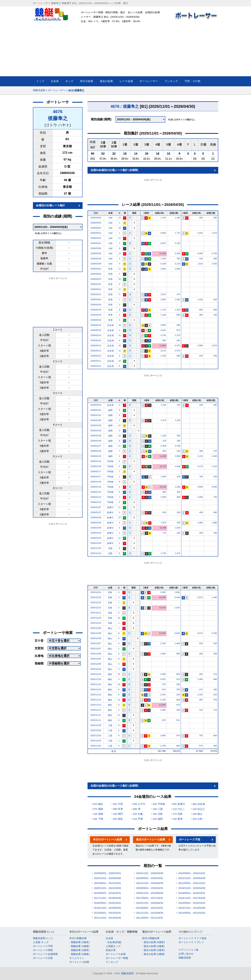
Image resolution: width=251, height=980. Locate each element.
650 (215, 309)
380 (215, 217)
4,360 (163, 269)
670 (178, 705)
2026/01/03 (95, 538)
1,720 (163, 217)
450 (215, 356)
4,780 (177, 446)
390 (178, 325)
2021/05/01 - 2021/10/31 (191, 883)
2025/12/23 (95, 597)
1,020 (200, 299)
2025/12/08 (95, 633)
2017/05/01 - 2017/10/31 (149, 897)
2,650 (177, 466)
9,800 (163, 325)
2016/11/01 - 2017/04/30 (191, 897)
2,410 (214, 466)
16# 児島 (158, 813)
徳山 (110, 628)
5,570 (200, 597)
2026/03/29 (95, 253)
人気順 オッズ (40, 942)
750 (201, 735)
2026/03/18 (95, 320)
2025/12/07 (95, 643)
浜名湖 (110, 325)
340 (178, 476)
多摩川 (110, 507)
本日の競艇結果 (78, 938)
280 (178, 533)
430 (201, 405)
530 (201, 643)
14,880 (162, 345)
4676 (58, 111)
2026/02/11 (95, 361)
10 (119, 217)
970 (178, 735)
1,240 (214, 456)
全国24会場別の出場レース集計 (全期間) (114, 170)
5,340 (177, 253)
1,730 (163, 745)
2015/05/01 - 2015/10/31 (191, 902)
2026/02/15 (95, 325)
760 (201, 476)
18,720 (163, 466)
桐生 (110, 674)
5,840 (200, 487)
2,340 (163, 694)
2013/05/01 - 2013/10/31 (107, 912)
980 (215, 679)
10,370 (162, 607)
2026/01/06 (95, 517)
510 (178, 679)
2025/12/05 (95, 659)
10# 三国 (158, 809)
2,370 (214, 345)
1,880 (214, 522)
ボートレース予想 (189, 839)
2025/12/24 (95, 553)
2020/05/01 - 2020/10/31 (149, 888)
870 (164, 720)
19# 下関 (98, 818)
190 (215, 315)
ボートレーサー (56, 90)
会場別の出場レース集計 (50, 205)
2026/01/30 (95, 420)
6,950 (163, 233)
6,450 (163, 446)
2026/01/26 (95, 451)
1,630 (177, 487)
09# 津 (136, 809)
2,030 (214, 263)
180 (178, 440)
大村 (110, 218)
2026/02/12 (95, 350)
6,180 (163, 263)
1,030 (177, 607)
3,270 (163, 350)
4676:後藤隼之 (76, 90)
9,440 (200, 253)
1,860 (200, 522)
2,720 (163, 553)
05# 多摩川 (179, 804)
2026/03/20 (95, 299)
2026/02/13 (95, 345)
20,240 (163, 487)
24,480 (162, 633)
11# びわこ (179, 809)
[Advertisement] (125, 51)
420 (201, 258)
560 (164, 340)
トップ (40, 81)
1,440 (214, 597)
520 (215, 694)
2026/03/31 (95, 238)
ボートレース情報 (43, 950)
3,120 (177, 263)
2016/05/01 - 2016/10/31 (107, 902)
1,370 (177, 553)
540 (201, 356)
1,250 (163, 699)
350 (215, 643)
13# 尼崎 (98, 813)
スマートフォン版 (188, 949)
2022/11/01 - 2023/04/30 (191, 878)
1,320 (200, 694)
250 (178, 689)
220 (178, 694)
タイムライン (76, 958)
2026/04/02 (95, 217)
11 (119, 238)
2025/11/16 (95, 674)
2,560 (163, 299)
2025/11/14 (95, 694)
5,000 (163, 497)
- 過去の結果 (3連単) (153, 942)
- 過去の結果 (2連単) (153, 950)
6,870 (163, 243)
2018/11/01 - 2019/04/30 (149, 893)
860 (178, 745)
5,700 (214, 253)
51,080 (162, 253)
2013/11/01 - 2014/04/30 (191, 907)
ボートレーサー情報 (117, 958)
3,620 (177, 633)
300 (201, 533)
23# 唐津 (178, 818)
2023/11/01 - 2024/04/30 (107, 878)
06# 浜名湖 (199, 804)
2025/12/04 (95, 669)
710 (164, 533)
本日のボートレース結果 (107, 839)
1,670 (163, 294)
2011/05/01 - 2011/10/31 (149, 917)
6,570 (200, 633)
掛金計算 (111, 950)
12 (119, 425)
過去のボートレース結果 (150, 839)
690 (178, 315)
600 (178, 674)
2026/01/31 (95, 410)
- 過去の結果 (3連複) (153, 946)
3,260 (163, 592)
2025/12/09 (95, 628)
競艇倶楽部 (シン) (43, 938)
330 (178, 522)
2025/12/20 (95, 618)
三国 (110, 725)
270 (201, 689)
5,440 (177, 597)
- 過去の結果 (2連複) (153, 954)
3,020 (200, 233)
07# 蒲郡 (98, 809)
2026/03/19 (95, 309)
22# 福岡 (158, 818)
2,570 (177, 350)
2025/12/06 (95, 653)
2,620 (163, 330)
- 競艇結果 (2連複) (79, 954)
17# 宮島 (178, 813)
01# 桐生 (98, 804)
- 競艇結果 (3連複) (79, 946)
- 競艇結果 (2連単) (79, 950)
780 (178, 258)
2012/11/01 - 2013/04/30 (149, 912)
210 (215, 451)
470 (178, 405)
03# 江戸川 (139, 804)
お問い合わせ (186, 953)
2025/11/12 (95, 710)
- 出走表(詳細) (113, 942)
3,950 (177, 456)
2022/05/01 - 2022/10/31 (107, 883)
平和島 (110, 461)
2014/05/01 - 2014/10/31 (149, 907)
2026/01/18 (95, 461)
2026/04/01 (95, 228)
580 (178, 497)
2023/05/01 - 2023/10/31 (149, 878)
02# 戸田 (118, 804)
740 (215, 497)
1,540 (177, 527)
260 (178, 340)
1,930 (200, 497)
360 (201, 315)
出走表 (109, 938)
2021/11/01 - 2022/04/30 (149, 883)
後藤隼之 (58, 118)
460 (201, 699)
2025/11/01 (95, 745)
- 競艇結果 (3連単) (79, 942)
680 (178, 699)
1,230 (177, 420)
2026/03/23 (95, 269)
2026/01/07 (95, 507)
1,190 (163, 315)
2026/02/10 (95, 405)
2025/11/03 (95, 725)
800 (164, 492)
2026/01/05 (95, 527)
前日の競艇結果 (151, 938)
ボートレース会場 (116, 954)
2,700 (163, 643)
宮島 (110, 548)
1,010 (163, 405)
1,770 (177, 233)
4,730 (163, 335)
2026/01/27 (95, 446)
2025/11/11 (95, 715)
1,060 (177, 299)
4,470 (177, 345)
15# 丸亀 (138, 813)
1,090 (163, 674)
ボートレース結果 (79, 962)
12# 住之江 (199, 809)
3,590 (214, 487)
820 (215, 299)
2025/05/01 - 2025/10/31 (107, 873)
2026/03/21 (95, 289)
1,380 (200, 679)
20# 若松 (118, 818)
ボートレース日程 (43, 958)
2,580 (200, 345)
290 (201, 653)
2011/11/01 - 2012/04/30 (107, 917)
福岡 (110, 410)
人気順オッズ (113, 946)
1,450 (163, 258)
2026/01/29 (95, 425)
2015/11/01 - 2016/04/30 (149, 902)
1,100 (177, 309)
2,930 (163, 476)
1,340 (177, 217)
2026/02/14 (95, 335)
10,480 (163, 527)
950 (201, 309)
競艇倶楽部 (39, 90)
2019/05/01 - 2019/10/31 (107, 893)
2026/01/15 (95, 492)
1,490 (177, 643)
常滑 (110, 269)
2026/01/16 (95, 481)
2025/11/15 (95, 684)
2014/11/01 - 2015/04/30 (107, 907)
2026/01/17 (95, 471)
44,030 (162, 597)
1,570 (214, 233)
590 (178, 653)
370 (178, 294)
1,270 (177, 335)
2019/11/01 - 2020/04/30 (191, 888)
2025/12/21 (95, 612)
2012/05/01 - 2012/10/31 (191, 912)
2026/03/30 (95, 248)
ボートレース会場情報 (45, 954)
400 (201, 217)
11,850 (163, 456)
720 (201, 710)
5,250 (214, 633)
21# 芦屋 (138, 818)
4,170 (200, 466)
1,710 (163, 309)
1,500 (177, 592)
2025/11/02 (95, 735)
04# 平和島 (159, 804)
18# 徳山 (197, 813)
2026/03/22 (95, 279)
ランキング (112, 962)
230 (178, 451)
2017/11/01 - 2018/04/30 (107, 897)
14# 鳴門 (118, 813)
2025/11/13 (95, 699)
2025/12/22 (95, 602)
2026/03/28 (95, 263)
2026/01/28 (95, 435)
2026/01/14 (95, 497)
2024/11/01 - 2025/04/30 (149, 873)
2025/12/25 (95, 548)
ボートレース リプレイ (191, 942)
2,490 (163, 735)
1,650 (177, 269)
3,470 (163, 420)
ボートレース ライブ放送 (192, 938)
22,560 (162, 705)
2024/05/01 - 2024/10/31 (191, 873)
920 (164, 451)
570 (178, 330)
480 (178, 356)
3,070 (163, 522)
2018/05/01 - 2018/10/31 (191, 893)
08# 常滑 (118, 809)
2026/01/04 (95, 533)
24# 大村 (197, 818)
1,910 (200, 263)
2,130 (177, 243)
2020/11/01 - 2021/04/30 (107, 888)
